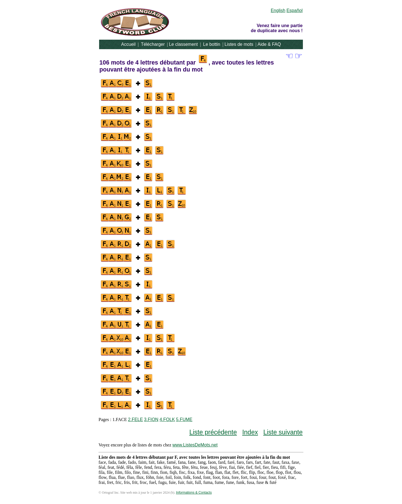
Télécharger (153, 44)
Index (250, 432)
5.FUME (184, 419)
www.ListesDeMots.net (195, 445)
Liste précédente (213, 432)
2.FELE (135, 419)
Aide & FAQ (269, 44)
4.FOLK (167, 419)
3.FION (151, 419)
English (278, 10)
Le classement (183, 44)
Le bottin (211, 44)
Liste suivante (283, 432)
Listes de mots (238, 44)
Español (294, 10)
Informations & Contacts (194, 493)
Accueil (128, 44)
